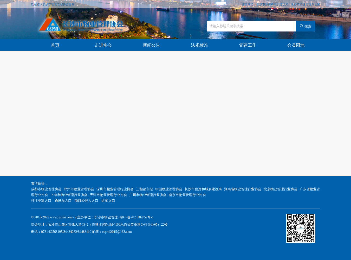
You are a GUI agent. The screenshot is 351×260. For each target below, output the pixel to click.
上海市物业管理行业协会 (68, 195)
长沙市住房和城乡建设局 (203, 189)
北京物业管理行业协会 (280, 189)
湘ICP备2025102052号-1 (136, 217)
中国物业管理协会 (168, 189)
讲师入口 (108, 201)
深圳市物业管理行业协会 (115, 189)
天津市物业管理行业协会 (108, 195)
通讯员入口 (63, 201)
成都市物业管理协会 (46, 189)
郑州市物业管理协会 (79, 189)
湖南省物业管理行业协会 (242, 189)
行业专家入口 (41, 201)
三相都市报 (144, 189)
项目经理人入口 (86, 201)
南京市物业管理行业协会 (187, 195)
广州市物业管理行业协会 (147, 195)
